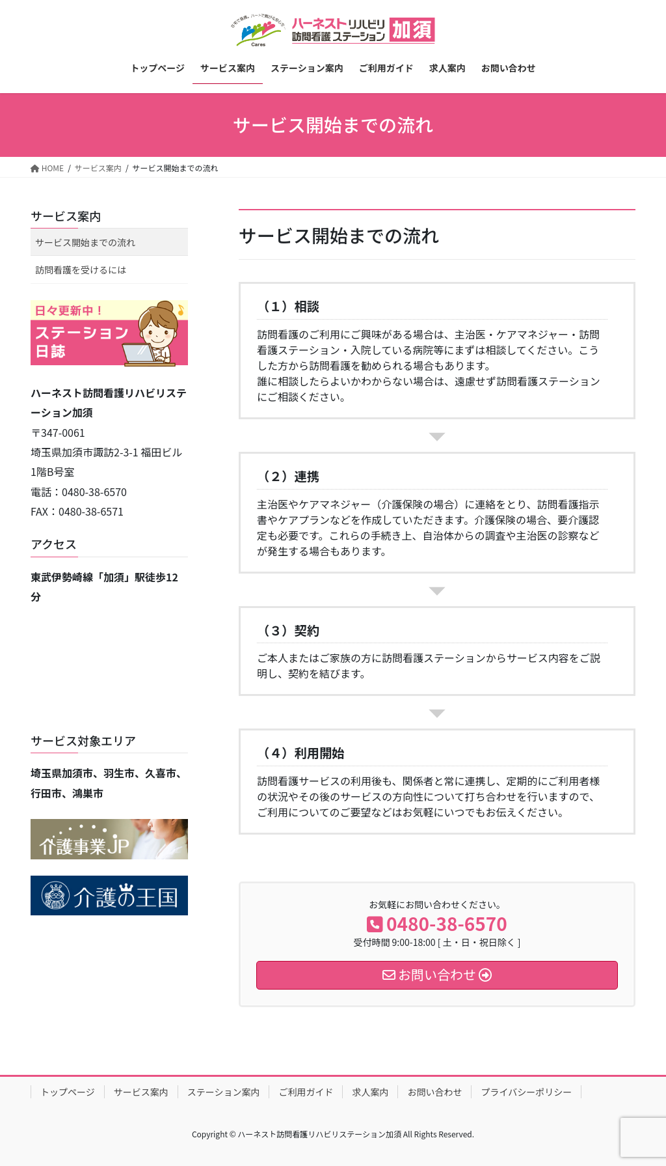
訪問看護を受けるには (80, 269)
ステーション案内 (223, 1091)
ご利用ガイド (305, 1091)
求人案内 (370, 1091)
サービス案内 (66, 215)
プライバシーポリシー (526, 1091)
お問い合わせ (434, 1091)
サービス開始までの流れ (85, 242)
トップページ (67, 1091)
